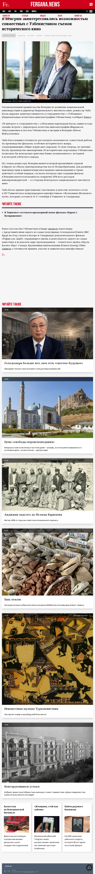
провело (53, 228)
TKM (21, 11)
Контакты (8, 866)
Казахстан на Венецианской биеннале (14, 809)
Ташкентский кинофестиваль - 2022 (58, 36)
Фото (60, 16)
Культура (39, 36)
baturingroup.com (28, 871)
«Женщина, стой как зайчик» (46, 808)
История (30, 36)
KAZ (4, 11)
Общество (22, 36)
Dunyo (87, 117)
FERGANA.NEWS (45, 4)
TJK (15, 11)
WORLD (34, 11)
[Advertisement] (47, 283)
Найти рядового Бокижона (73, 808)
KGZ (9, 11)
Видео (43, 16)
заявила (6, 248)
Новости (6, 16)
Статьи (25, 16)
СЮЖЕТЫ (78, 16)
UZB (27, 11)
